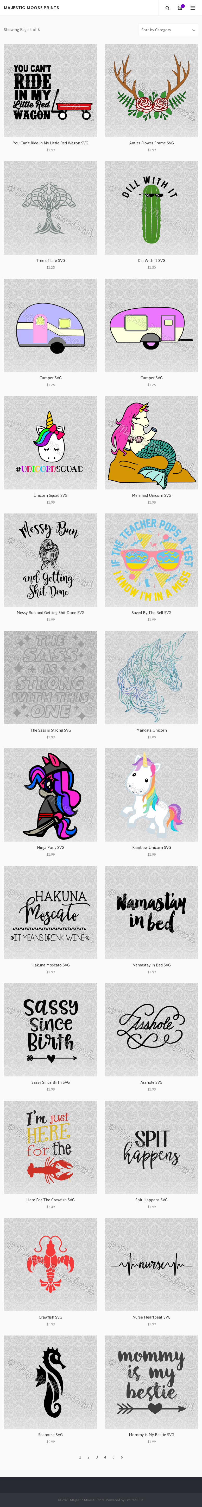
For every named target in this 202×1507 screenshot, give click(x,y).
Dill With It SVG (151, 260)
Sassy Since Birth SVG (50, 1082)
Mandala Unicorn (151, 730)
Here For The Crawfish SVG (50, 1200)
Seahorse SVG (50, 1434)
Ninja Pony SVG (50, 847)
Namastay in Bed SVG (151, 965)
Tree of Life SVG (50, 260)
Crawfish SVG (50, 1317)
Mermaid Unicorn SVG (151, 495)
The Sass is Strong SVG (50, 730)
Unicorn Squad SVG (50, 495)
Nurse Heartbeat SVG (151, 1317)
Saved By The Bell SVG (151, 612)
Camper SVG (51, 378)
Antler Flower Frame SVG (151, 143)
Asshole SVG (151, 1082)
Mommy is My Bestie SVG (151, 1434)
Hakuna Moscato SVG (50, 965)
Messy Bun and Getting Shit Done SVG (50, 612)
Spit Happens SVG (151, 1200)
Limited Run (134, 1500)
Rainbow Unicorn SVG (151, 847)
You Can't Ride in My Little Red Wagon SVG (50, 143)
